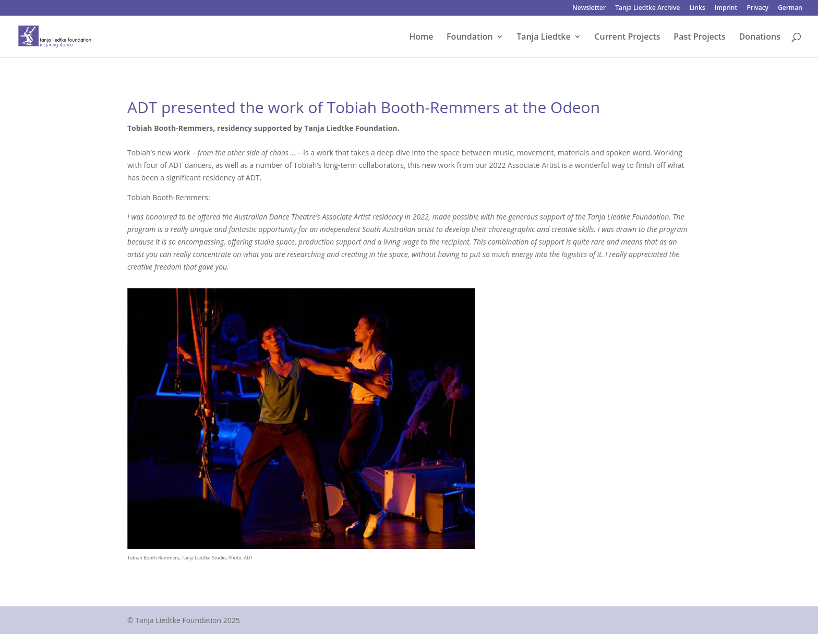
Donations (759, 37)
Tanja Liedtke (543, 37)
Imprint (726, 8)
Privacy (757, 8)
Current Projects (627, 37)
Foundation (470, 37)
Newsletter (589, 8)
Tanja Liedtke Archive (647, 8)
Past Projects (699, 37)
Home (421, 37)
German (790, 8)
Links (697, 8)
